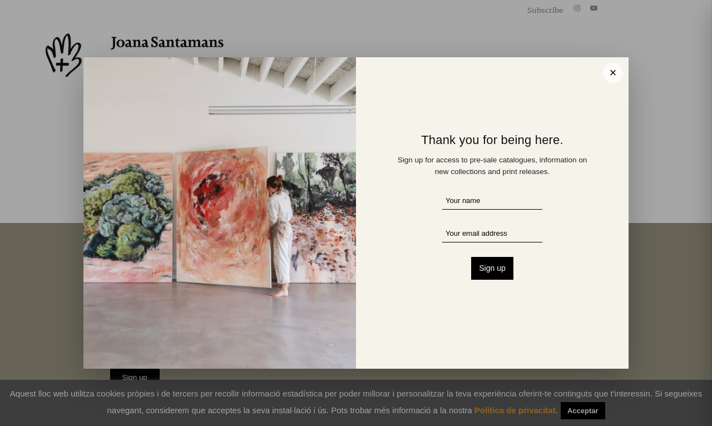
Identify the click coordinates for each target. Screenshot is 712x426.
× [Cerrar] (613, 73)
